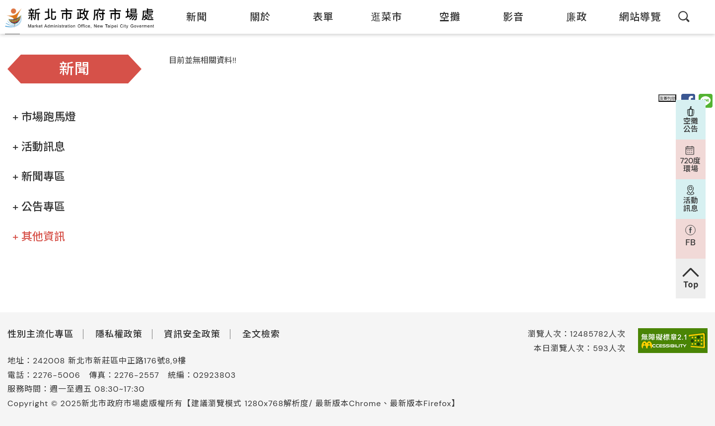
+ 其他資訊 (38, 236)
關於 (254, 16)
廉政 (570, 16)
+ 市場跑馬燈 (44, 117)
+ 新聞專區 (38, 176)
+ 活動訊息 (38, 147)
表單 (317, 16)
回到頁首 (691, 278)
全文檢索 (261, 334)
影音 (507, 16)
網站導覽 (634, 16)
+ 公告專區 (38, 207)
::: (162, 6)
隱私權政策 (119, 334)
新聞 (190, 16)
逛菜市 (380, 16)
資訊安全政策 (192, 334)
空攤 (443, 16)
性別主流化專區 (40, 334)
